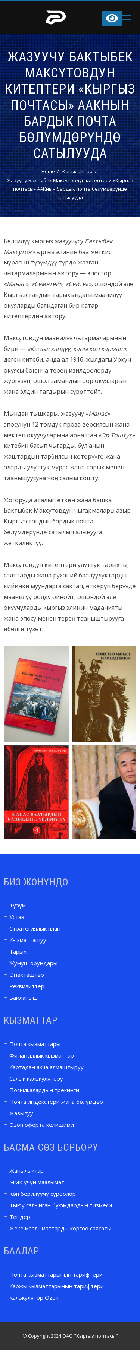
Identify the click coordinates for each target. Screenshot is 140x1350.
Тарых (18, 951)
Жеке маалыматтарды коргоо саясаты (60, 1228)
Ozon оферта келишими (41, 1124)
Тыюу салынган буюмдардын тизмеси (60, 1205)
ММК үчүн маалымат (36, 1182)
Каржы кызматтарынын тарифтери (56, 1286)
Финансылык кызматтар (41, 1055)
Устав (16, 916)
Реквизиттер (26, 986)
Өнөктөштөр (26, 974)
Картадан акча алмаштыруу (46, 1067)
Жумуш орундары (33, 963)
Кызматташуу (27, 940)
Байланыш (23, 997)
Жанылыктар (26, 1170)
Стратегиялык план (34, 928)
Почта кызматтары (34, 1044)
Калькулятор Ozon (34, 1297)
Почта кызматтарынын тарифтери (56, 1274)
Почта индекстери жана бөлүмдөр (56, 1101)
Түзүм (17, 905)
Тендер (19, 1216)
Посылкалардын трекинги (44, 1090)
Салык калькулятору (36, 1078)
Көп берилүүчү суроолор (42, 1193)
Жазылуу (21, 1113)
